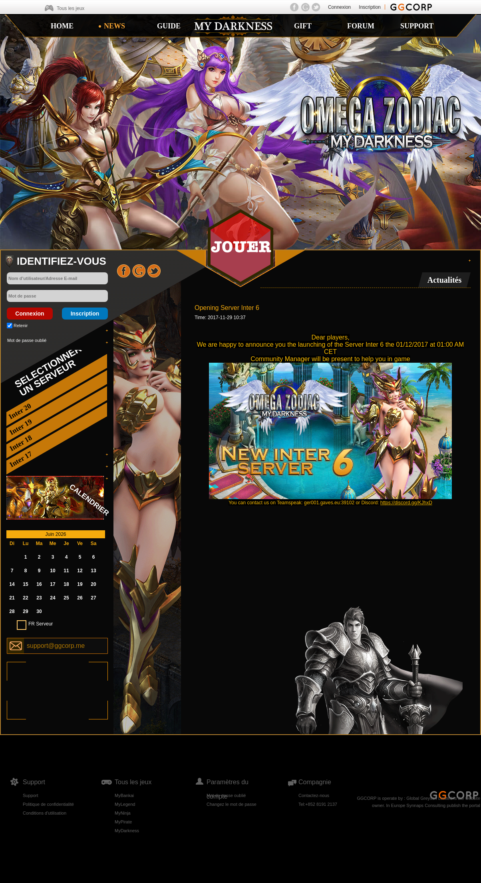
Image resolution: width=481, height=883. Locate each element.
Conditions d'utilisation (44, 813)
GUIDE (169, 26)
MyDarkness (127, 830)
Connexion (339, 7)
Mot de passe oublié (26, 340)
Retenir (21, 325)
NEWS (114, 26)
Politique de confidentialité (48, 804)
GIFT (303, 26)
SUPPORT (416, 26)
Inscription (370, 7)
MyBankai (124, 795)
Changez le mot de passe (231, 804)
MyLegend (125, 804)
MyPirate (123, 821)
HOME (62, 26)
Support (30, 795)
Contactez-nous (313, 795)
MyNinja (123, 813)
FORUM (360, 26)
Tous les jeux (70, 8)
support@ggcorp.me (56, 645)
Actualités (444, 280)
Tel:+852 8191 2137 (317, 804)
